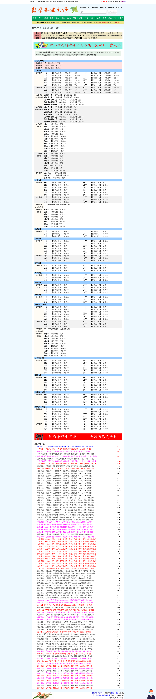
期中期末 (63, 22)
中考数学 (39, 66)
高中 (116, 1)
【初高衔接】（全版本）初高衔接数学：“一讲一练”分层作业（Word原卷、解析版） (65, 505)
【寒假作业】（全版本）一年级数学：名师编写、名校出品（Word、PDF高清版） (64, 483)
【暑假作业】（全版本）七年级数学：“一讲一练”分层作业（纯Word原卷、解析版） (65, 500)
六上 (106, 33)
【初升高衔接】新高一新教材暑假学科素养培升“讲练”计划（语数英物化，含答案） (65, 656)
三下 (88, 33)
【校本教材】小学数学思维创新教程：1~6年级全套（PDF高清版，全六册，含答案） (65, 622)
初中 (112, 1)
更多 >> (60, 63)
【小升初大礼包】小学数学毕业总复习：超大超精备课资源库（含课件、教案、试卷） (66, 454)
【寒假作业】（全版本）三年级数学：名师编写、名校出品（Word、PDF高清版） (64, 488)
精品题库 (56, 22)
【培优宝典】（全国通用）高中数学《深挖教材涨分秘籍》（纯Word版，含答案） (64, 578)
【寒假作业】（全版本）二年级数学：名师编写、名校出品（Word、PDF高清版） (64, 485)
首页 (34, 18)
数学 (51, 1)
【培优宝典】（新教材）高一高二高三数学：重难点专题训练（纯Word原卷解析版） (65, 466)
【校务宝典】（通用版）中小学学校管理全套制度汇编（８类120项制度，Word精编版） (66, 573)
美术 (110, 18)
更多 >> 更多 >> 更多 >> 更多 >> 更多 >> (66, 399)
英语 (54, 1)
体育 (98, 18)
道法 (93, 18)
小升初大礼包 (50, 63)
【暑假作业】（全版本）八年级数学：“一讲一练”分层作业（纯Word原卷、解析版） (65, 503)
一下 (74, 33)
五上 (99, 33)
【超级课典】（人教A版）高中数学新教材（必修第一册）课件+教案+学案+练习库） (65, 588)
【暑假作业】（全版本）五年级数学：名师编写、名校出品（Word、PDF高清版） (64, 481)
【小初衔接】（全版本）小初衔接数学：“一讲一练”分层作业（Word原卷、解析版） (65, 498)
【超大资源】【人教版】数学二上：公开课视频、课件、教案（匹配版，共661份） (65, 671)
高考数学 (39, 68)
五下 (102, 33)
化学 (61, 1)
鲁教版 (37, 282)
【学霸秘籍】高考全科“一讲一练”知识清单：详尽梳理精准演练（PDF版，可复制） (65, 637)
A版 (52, 35)
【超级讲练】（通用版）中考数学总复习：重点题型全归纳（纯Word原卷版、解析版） (66, 571)
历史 (72, 1)
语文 (47, 1)
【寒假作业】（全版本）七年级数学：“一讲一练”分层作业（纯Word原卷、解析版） (65, 507)
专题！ (103, 22)
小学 (109, 1)
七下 (116, 33)
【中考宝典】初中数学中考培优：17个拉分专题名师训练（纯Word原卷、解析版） (64, 576)
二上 (77, 33)
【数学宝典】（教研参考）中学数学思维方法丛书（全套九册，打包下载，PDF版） (65, 649)
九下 (49, 35)
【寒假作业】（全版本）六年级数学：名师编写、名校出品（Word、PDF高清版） (64, 495)
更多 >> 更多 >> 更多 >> (66, 258)
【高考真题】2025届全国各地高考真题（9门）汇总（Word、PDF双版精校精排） (64, 583)
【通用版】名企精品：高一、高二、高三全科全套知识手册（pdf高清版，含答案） (64, 624)
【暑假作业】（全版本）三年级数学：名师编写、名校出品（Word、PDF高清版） (64, 476)
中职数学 (39, 173)
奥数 (121, 18)
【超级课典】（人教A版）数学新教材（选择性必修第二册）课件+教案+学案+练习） (65, 593)
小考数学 (39, 63)
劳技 (115, 18)
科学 (86, 18)
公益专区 (83, 22)
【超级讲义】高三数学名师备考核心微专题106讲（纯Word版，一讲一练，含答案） (65, 598)
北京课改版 (39, 358)
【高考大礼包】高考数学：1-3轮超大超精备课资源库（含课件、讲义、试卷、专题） (65, 459)
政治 (69, 1)
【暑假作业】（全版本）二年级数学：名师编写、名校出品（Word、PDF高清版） (64, 473)
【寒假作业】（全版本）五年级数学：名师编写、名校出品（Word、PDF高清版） (64, 493)
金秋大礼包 (57, 73)
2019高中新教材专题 (90, 38)
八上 (120, 33)
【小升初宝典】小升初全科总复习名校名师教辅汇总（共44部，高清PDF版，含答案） (66, 634)
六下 (109, 33)
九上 (45, 35)
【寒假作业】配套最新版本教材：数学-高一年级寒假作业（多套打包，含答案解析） (65, 515)
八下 (42, 35)
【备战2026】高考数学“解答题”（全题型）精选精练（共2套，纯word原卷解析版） (65, 520)
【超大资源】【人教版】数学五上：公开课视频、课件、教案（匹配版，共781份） (65, 685)
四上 (91, 33)
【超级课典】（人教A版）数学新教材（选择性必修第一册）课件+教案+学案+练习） (65, 590)
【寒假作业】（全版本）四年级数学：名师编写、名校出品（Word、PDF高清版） (64, 490)
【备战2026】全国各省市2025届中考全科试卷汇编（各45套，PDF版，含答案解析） (65, 585)
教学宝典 (58, 95)
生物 (65, 1)
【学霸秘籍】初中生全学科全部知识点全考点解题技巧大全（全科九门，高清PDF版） (66, 639)
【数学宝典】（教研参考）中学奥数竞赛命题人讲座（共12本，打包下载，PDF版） (65, 646)
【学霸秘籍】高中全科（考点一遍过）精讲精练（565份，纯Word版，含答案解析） (65, 595)
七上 (113, 33)
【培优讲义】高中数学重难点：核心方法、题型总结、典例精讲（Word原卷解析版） (65, 627)
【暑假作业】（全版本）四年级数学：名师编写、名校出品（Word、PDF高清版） (64, 478)
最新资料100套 (39, 444)
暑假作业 (70, 22)
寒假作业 (76, 22)
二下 (81, 33)
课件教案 (49, 22)
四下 (95, 33)
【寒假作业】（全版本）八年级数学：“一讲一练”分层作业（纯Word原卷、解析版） (65, 510)
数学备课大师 (48, 28)
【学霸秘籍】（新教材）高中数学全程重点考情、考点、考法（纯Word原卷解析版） (65, 581)
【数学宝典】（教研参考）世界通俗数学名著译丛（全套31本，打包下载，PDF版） (65, 644)
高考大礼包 (50, 68)
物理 (58, 1)
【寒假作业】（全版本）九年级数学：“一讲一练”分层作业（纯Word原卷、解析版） (65, 512)
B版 (55, 35)
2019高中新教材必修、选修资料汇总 (57, 204)
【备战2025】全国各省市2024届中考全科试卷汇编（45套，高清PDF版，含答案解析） (66, 641)
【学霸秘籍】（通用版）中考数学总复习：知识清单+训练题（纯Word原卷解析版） (65, 534)
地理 (76, 1)
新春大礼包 (96, 73)
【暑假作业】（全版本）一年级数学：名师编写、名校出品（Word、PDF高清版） (64, 471)
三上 (84, 33)
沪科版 (37, 263)
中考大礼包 (50, 66)
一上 (70, 33)
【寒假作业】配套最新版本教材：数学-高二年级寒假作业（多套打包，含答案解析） (65, 517)
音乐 (104, 18)
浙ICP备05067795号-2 (116, 698)
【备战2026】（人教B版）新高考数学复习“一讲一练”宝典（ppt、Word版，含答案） (65, 615)
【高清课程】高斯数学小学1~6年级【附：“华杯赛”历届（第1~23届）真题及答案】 (65, 607)
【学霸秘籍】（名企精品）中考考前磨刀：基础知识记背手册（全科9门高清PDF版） (65, 629)
